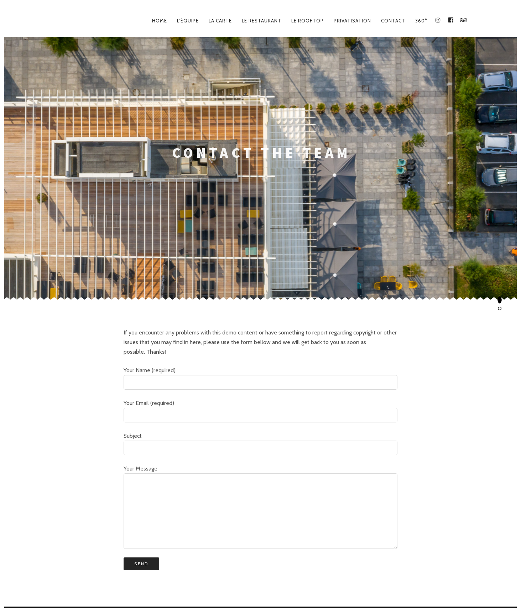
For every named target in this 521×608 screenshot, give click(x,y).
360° (421, 21)
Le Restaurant (261, 21)
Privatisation (352, 21)
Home (159, 21)
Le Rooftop (307, 21)
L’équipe (188, 21)
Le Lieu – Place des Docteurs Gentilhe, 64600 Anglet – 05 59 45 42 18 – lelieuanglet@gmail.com (260, 580)
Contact (393, 21)
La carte (220, 21)
